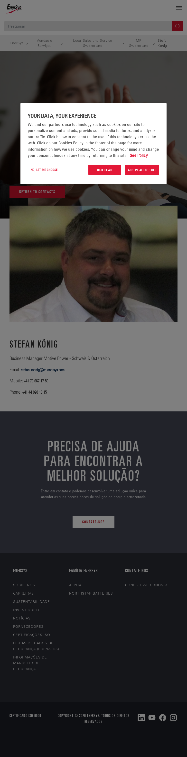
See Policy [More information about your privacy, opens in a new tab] (139, 155)
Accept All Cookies (142, 170)
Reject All (105, 170)
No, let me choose (44, 169)
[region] (93, 143)
